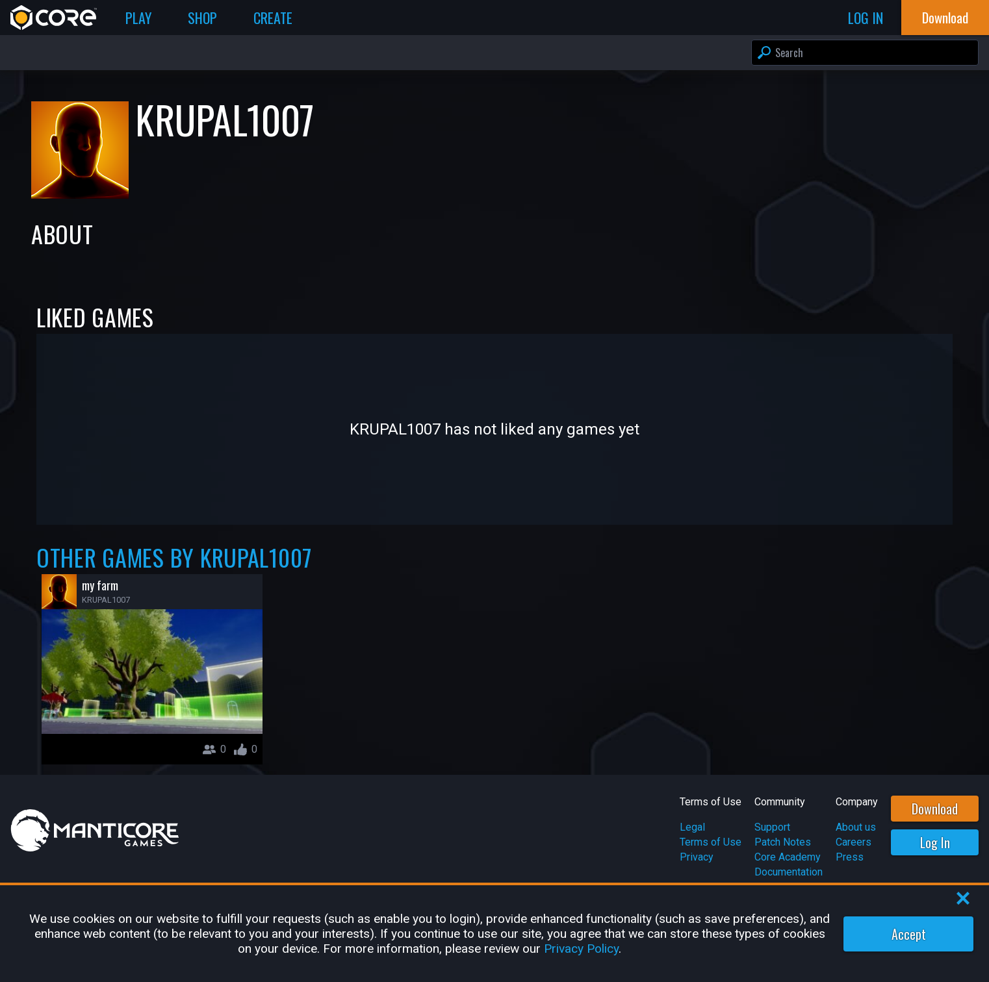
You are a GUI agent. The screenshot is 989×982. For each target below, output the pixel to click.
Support (772, 827)
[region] (494, 933)
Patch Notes (782, 842)
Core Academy (787, 857)
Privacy (696, 857)
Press (850, 857)
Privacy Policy (581, 948)
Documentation (788, 872)
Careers (853, 842)
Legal (692, 827)
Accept (909, 934)
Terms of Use (710, 842)
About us (856, 827)
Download (935, 808)
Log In (935, 842)
